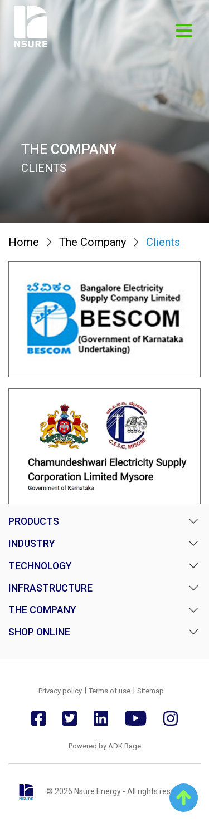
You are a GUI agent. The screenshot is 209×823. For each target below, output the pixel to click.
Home (23, 242)
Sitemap (150, 691)
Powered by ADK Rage (105, 746)
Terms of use (109, 691)
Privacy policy (60, 691)
